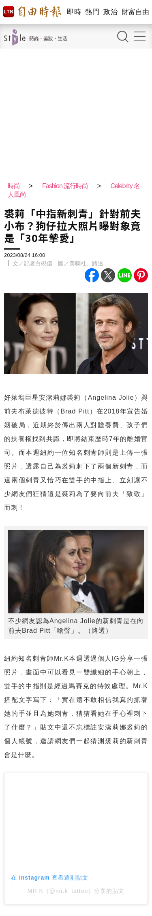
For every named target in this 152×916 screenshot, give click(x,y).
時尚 (14, 185)
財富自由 (135, 12)
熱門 (92, 12)
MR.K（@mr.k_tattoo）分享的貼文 (76, 891)
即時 (74, 12)
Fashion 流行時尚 (65, 185)
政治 (110, 12)
